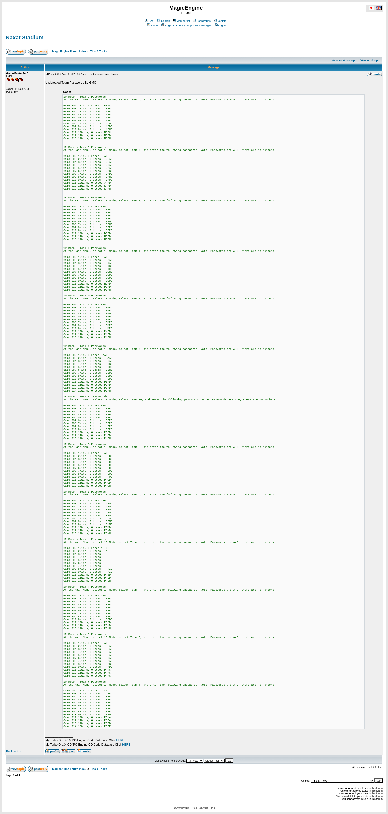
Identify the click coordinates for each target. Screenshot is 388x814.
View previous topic (344, 60)
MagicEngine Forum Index (69, 51)
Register (220, 20)
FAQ (149, 20)
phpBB (187, 808)
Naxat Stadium (25, 37)
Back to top (13, 751)
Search (163, 20)
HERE (120, 740)
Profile (152, 25)
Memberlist (181, 20)
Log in (220, 25)
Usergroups (202, 20)
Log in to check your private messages (186, 25)
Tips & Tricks (98, 51)
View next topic (370, 60)
